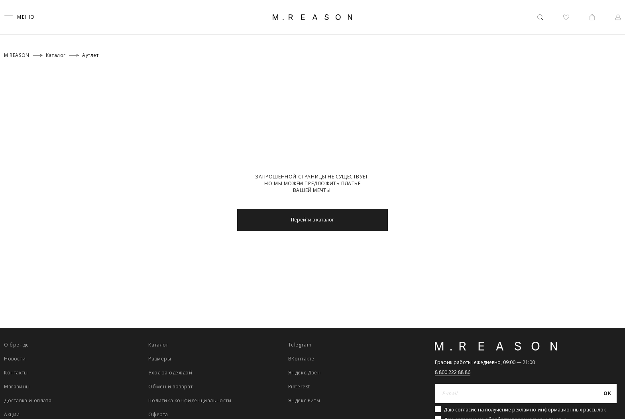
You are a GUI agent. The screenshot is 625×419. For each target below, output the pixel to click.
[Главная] (312, 17)
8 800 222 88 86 (452, 372)
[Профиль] (618, 17)
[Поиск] (540, 17)
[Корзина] (592, 17)
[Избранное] (566, 17)
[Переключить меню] (19, 17)
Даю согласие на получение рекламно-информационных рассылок (525, 409)
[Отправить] (607, 393)
